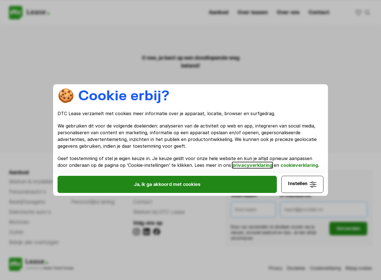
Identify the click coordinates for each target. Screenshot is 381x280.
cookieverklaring (95, 168)
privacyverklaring (289, 162)
